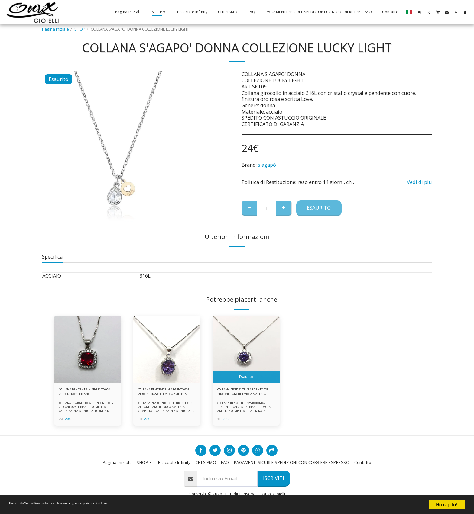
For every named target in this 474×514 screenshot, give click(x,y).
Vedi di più (419, 182)
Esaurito (319, 207)
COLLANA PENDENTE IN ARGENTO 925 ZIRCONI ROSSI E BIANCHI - (86, 393)
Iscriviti (273, 477)
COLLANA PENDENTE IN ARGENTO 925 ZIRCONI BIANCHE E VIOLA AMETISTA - (243, 393)
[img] (87, 349)
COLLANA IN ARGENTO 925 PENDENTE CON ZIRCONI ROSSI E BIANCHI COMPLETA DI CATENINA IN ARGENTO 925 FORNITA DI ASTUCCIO (87, 412)
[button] (419, 12)
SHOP (79, 29)
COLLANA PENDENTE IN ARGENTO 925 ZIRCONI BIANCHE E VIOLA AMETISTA (162, 393)
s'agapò (267, 164)
